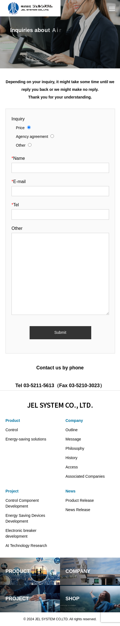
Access (71, 467)
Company (74, 420)
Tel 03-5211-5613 (34, 385)
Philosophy (74, 448)
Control (11, 430)
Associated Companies (85, 476)
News (70, 491)
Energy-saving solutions (25, 439)
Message (73, 439)
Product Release (79, 500)
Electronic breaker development (20, 533)
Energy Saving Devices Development (25, 518)
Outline (71, 430)
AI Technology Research (26, 545)
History (71, 458)
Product (12, 420)
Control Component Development (22, 503)
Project (11, 491)
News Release (77, 510)
